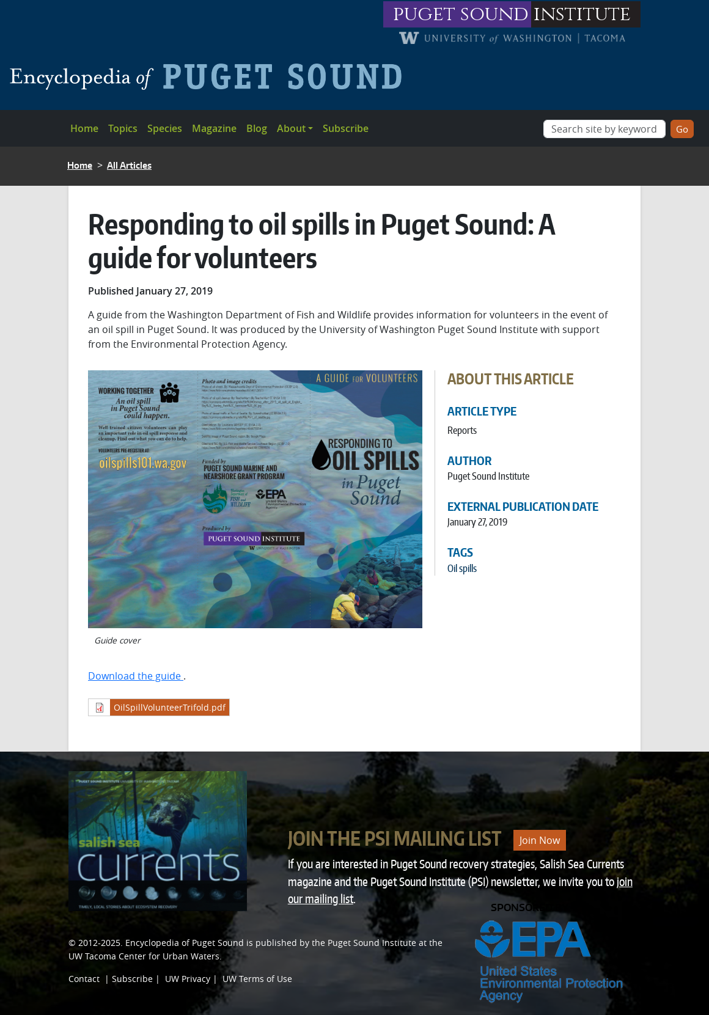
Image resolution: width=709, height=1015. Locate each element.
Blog (256, 128)
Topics (123, 128)
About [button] (291, 128)
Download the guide (135, 676)
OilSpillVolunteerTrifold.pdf (170, 707)
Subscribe (346, 128)
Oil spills (462, 568)
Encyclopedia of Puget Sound (184, 942)
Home (84, 128)
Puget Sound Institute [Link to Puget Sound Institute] (372, 942)
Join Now (540, 840)
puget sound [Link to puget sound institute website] (461, 14)
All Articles (129, 165)
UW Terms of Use (257, 978)
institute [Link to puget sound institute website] (582, 14)
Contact (84, 978)
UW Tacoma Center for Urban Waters (143, 956)
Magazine (214, 128)
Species (164, 128)
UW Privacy (187, 978)
